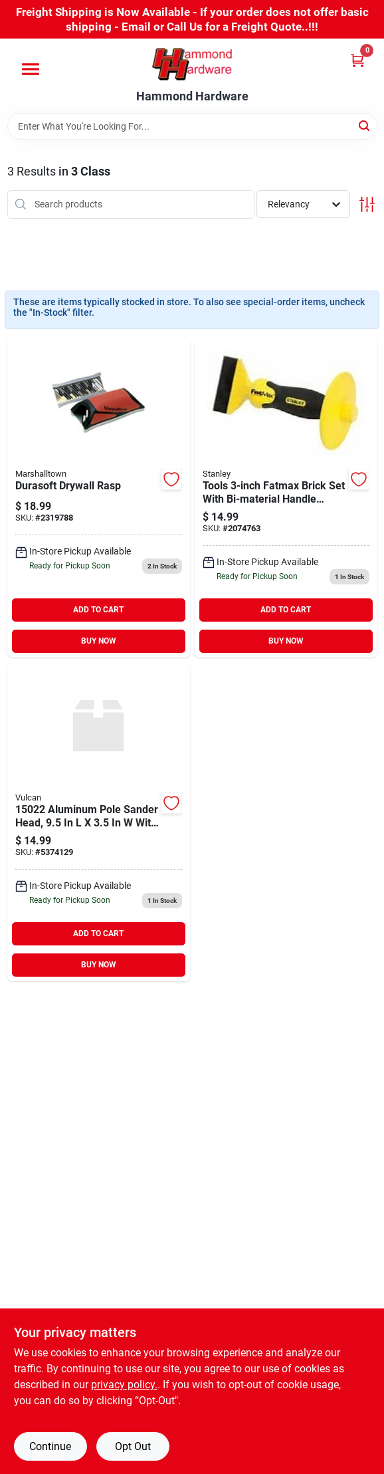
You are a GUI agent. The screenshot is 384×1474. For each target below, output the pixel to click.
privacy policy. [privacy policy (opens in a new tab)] (124, 1384)
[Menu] (30, 69)
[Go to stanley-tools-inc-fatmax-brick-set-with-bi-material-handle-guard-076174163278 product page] (286, 498)
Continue (50, 1446)
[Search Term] (192, 126)
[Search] (365, 125)
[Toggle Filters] (367, 204)
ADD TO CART (98, 609)
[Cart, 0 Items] (357, 60)
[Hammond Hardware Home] (192, 64)
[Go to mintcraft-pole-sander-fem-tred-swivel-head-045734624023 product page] (98, 821)
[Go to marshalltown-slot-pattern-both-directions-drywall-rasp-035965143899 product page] (98, 498)
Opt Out (133, 1446)
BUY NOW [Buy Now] (98, 641)
